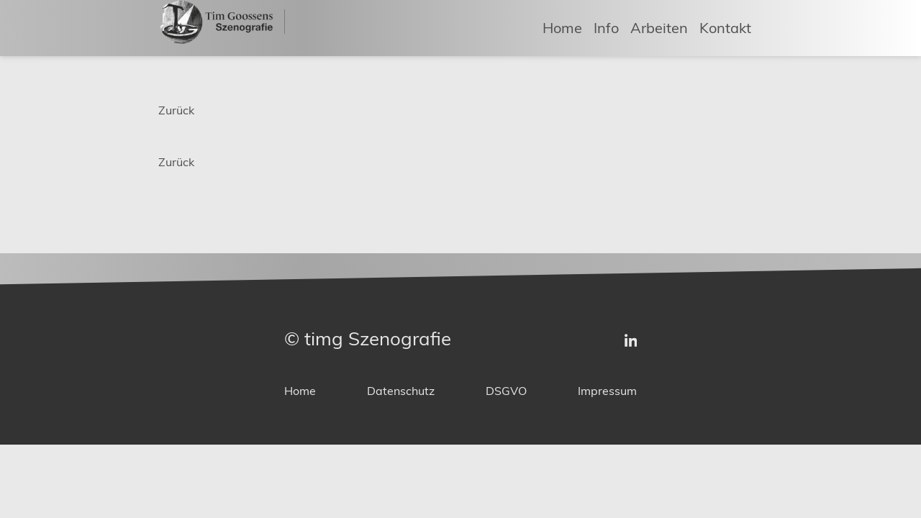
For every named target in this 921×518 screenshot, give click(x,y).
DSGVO (506, 391)
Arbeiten (659, 27)
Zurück (176, 110)
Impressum (607, 391)
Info (606, 27)
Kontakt (725, 27)
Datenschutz (401, 391)
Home (562, 27)
